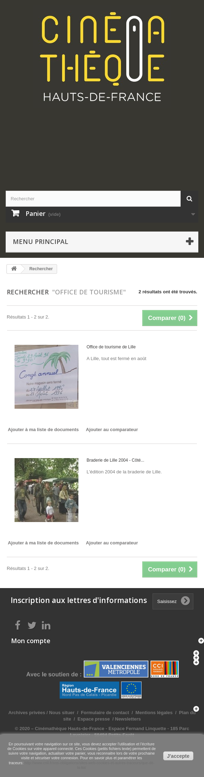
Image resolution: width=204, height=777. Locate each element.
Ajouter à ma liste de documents (43, 429)
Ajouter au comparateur (112, 429)
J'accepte (178, 756)
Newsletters (127, 719)
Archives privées (26, 712)
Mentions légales (154, 712)
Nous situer (62, 712)
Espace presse (93, 719)
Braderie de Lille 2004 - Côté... (115, 460)
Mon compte (30, 640)
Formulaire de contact (105, 712)
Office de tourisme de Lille (111, 346)
